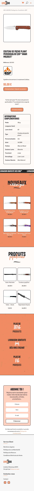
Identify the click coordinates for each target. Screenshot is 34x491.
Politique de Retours (9, 452)
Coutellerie (21, 10)
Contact (5, 479)
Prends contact (17, 109)
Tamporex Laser (15, 469)
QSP (26, 10)
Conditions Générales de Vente (12, 455)
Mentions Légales (8, 447)
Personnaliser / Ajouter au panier (15, 89)
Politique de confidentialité (11, 449)
